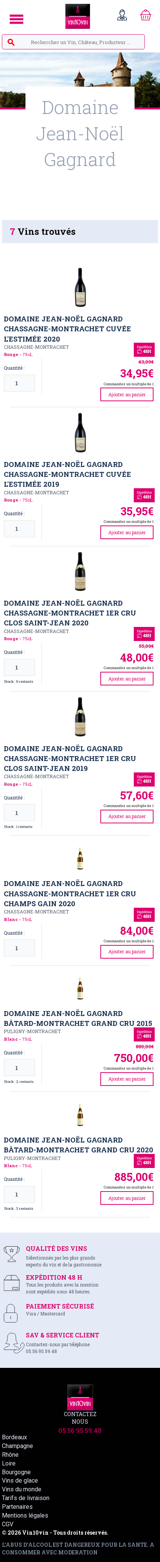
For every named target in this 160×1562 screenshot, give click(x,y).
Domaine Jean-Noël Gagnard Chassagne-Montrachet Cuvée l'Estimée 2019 (67, 474)
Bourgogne (16, 1472)
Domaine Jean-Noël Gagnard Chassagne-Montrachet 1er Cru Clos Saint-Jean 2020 (70, 612)
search (11, 42)
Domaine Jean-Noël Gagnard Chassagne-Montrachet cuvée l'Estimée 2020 (67, 328)
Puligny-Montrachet (32, 1031)
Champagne (17, 1446)
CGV (7, 1524)
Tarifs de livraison (25, 1498)
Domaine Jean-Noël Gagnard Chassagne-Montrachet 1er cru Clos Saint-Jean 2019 (70, 758)
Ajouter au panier (127, 394)
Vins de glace (20, 1480)
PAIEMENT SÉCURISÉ (60, 1306)
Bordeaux (14, 1437)
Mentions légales (25, 1515)
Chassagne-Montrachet (36, 347)
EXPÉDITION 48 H (54, 1277)
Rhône (10, 1454)
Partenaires (17, 1506)
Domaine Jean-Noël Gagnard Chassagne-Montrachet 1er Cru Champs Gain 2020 (70, 893)
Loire (9, 1463)
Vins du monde (21, 1489)
